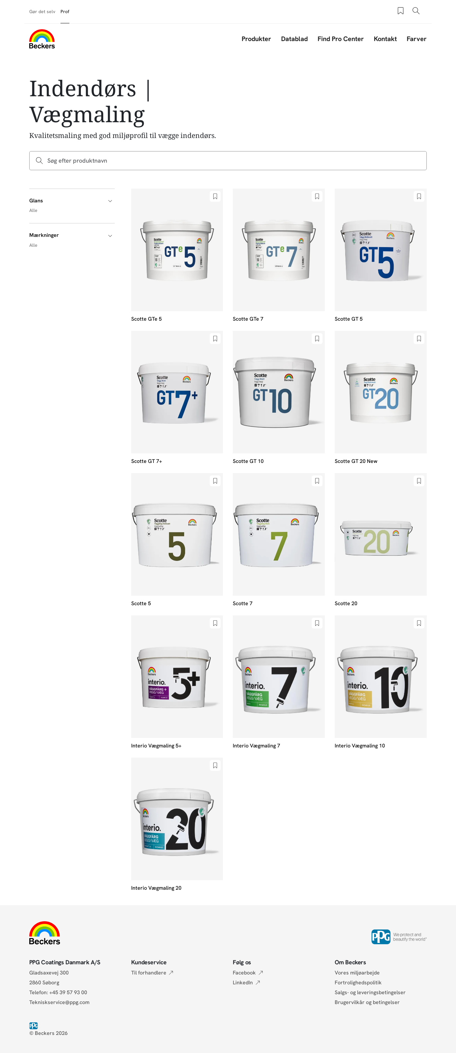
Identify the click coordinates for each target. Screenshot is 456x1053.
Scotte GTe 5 (146, 318)
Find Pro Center (341, 38)
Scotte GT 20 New (356, 461)
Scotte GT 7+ (146, 461)
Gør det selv (42, 11)
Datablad (294, 38)
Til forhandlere (148, 972)
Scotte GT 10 (248, 461)
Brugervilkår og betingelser (367, 1002)
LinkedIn (243, 982)
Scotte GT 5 (349, 318)
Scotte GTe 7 (248, 318)
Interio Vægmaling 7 (256, 745)
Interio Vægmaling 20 (156, 887)
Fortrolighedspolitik (358, 982)
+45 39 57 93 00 (68, 992)
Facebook (244, 972)
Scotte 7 (242, 603)
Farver (417, 38)
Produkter (256, 38)
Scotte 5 (141, 603)
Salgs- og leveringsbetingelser (370, 992)
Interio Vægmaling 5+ (156, 745)
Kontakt (385, 38)
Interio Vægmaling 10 (360, 745)
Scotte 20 (346, 603)
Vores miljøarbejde (357, 972)
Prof (64, 11)
